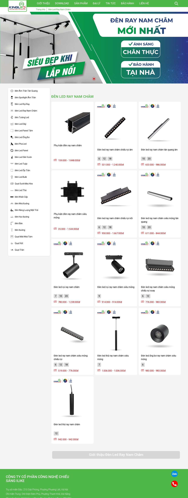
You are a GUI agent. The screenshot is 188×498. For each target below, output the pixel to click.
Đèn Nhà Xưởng (19, 203)
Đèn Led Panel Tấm (21, 130)
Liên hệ (144, 3)
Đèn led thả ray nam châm (67, 424)
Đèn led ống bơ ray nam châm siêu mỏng (158, 357)
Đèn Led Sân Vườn (21, 157)
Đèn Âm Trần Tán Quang (24, 90)
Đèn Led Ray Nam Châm (23, 110)
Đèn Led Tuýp (18, 163)
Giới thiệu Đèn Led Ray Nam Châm (116, 455)
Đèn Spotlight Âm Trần (23, 97)
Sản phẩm (81, 3)
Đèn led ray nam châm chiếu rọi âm (115, 149)
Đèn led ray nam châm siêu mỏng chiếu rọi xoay (158, 289)
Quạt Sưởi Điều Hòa (21, 183)
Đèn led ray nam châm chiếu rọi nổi (115, 218)
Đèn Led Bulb (18, 177)
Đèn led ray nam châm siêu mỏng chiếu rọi (71, 357)
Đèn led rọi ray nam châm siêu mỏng (115, 287)
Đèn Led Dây (18, 124)
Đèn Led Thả (18, 190)
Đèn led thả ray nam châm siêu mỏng (113, 357)
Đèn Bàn (16, 223)
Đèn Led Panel (19, 150)
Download (62, 3)
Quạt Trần (17, 249)
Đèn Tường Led (19, 117)
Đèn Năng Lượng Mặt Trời (24, 210)
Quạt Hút (16, 243)
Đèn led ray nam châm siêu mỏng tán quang (159, 220)
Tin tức (111, 3)
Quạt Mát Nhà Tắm (21, 236)
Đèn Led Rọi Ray (20, 104)
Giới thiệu (43, 3)
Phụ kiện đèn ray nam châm (68, 145)
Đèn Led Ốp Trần (20, 170)
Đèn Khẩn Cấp (19, 196)
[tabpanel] (94, 47)
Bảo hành (127, 3)
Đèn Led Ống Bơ (20, 137)
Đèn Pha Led (18, 143)
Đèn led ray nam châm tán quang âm (159, 149)
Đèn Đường (17, 230)
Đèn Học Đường (19, 216)
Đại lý (96, 3)
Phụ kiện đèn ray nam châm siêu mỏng (70, 216)
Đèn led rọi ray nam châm (66, 287)
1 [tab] (94, 79)
